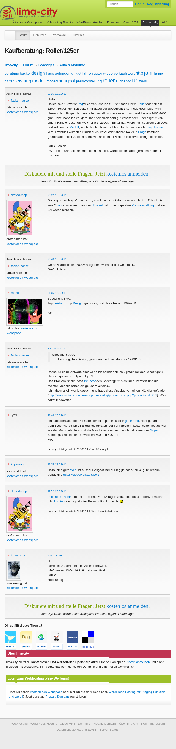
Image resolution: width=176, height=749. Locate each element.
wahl (143, 81)
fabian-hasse (20, 100)
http (139, 73)
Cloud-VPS (131, 22)
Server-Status (108, 729)
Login (140, 4)
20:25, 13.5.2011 (57, 93)
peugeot (67, 80)
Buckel (98, 205)
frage (50, 73)
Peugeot (90, 381)
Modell (74, 127)
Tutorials (78, 35)
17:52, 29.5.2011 (57, 491)
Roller (141, 104)
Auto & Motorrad (72, 65)
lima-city (11, 65)
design (38, 73)
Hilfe (165, 22)
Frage (142, 132)
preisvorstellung (89, 81)
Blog (143, 723)
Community (150, 22)
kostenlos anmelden (127, 174)
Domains (113, 22)
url (135, 80)
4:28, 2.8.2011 (56, 555)
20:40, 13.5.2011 (57, 259)
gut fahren (84, 73)
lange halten (154, 127)
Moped (155, 430)
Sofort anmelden (138, 662)
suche (121, 81)
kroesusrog (18, 555)
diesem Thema (61, 497)
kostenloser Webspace (26, 22)
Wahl (73, 470)
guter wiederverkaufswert (114, 73)
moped (52, 81)
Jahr (60, 205)
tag (128, 81)
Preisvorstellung (143, 205)
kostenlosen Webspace (22, 112)
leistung (23, 80)
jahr (148, 73)
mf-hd (15, 293)
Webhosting (19, 723)
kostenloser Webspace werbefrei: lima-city (46, 13)
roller (108, 80)
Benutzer (39, 35)
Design (77, 303)
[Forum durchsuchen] (120, 4)
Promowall (59, 35)
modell (39, 80)
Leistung (59, 303)
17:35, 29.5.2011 (57, 464)
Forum (22, 35)
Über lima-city (128, 723)
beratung (12, 73)
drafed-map (19, 195)
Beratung (60, 501)
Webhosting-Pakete (59, 22)
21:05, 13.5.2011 (57, 293)
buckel (25, 73)
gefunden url (65, 73)
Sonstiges (46, 65)
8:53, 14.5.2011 (56, 348)
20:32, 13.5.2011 (57, 195)
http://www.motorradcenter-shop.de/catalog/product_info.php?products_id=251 (103, 395)
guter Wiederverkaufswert (81, 474)
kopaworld (18, 464)
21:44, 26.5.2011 (57, 415)
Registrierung (158, 4)
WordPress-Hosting (90, 22)
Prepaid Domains (57, 696)
